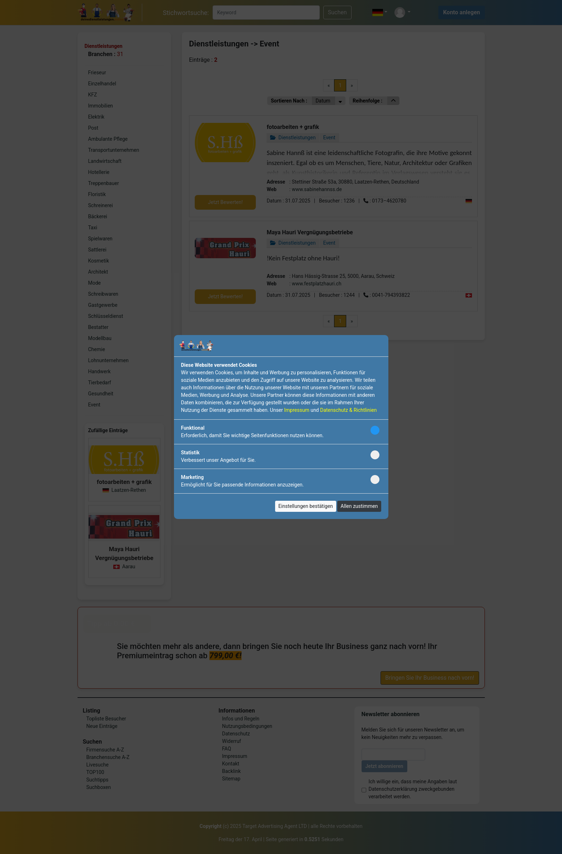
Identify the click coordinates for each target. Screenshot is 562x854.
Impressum (296, 410)
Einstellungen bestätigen (305, 506)
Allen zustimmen (359, 506)
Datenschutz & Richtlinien (348, 410)
